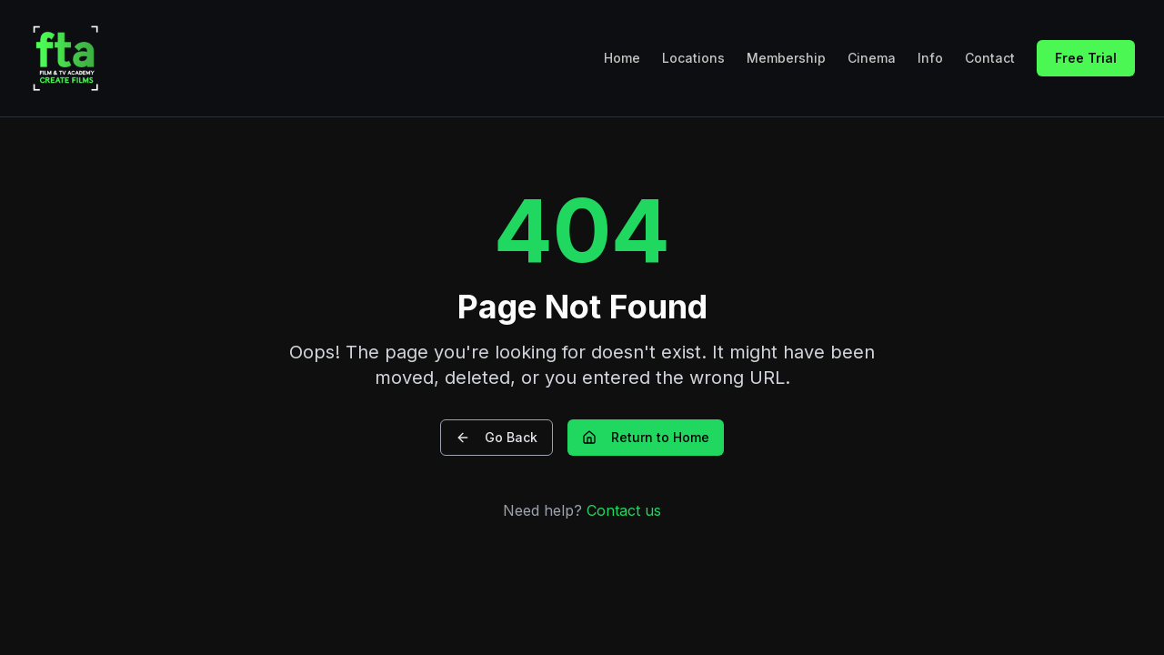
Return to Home (645, 437)
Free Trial (1086, 58)
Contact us (624, 510)
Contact (990, 58)
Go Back (496, 437)
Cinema (872, 58)
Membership (786, 58)
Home (622, 58)
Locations (693, 58)
